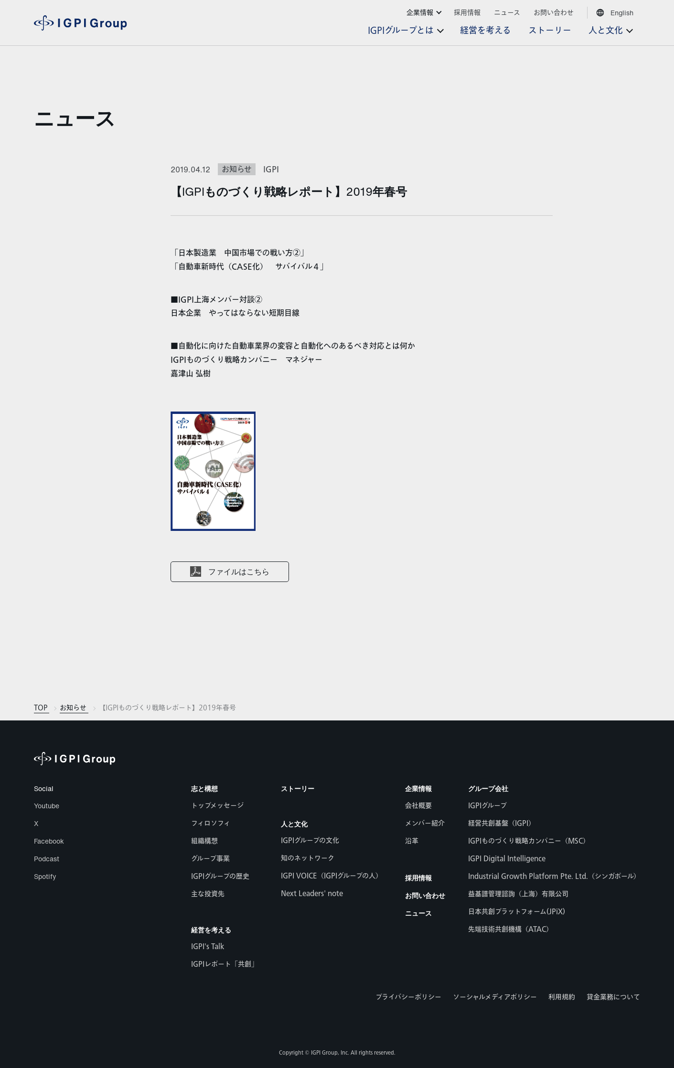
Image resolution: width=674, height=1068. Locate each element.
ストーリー (297, 788)
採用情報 (418, 878)
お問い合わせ (425, 895)
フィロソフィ (210, 823)
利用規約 (561, 997)
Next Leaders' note (312, 893)
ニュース (75, 118)
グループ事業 (210, 859)
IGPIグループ (487, 806)
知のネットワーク (307, 858)
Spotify (45, 876)
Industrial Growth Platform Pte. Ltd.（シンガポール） (554, 876)
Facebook (49, 841)
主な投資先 (208, 894)
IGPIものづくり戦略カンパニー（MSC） (528, 841)
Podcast (46, 859)
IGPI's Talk (207, 946)
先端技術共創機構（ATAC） (510, 929)
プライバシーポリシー (408, 997)
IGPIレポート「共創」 (224, 964)
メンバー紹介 (425, 823)
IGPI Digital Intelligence (507, 859)
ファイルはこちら (238, 572)
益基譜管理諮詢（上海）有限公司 (518, 894)
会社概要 (418, 806)
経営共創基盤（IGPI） (501, 823)
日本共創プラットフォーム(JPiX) (516, 912)
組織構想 (204, 841)
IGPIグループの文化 (310, 840)
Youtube (46, 806)
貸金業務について (613, 997)
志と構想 (204, 788)
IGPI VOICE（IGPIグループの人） (331, 876)
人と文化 (294, 824)
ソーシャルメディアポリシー (495, 997)
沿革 (411, 841)
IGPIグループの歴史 (220, 876)
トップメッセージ (217, 806)
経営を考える (211, 930)
